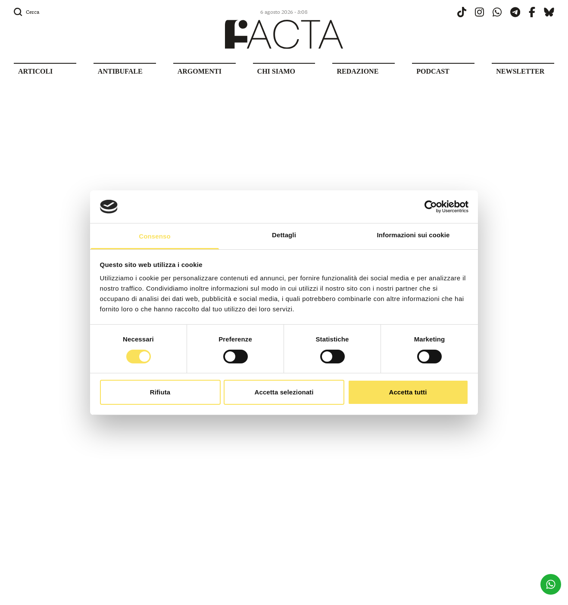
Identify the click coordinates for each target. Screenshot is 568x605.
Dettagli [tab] (284, 235)
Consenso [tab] (154, 236)
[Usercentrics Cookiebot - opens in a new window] (430, 206)
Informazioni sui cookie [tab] (413, 235)
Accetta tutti (408, 392)
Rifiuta (160, 392)
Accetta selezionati (284, 392)
